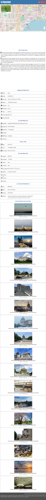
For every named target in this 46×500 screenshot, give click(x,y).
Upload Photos (42, 2)
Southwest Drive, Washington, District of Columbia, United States (23, 264)
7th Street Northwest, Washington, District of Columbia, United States (23, 489)
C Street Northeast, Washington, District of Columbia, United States (23, 425)
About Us (30, 493)
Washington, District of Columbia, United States (23, 457)
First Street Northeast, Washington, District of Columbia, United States (23, 376)
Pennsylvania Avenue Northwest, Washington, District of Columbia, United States (23, 441)
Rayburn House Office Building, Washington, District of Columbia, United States (23, 328)
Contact (44, 493)
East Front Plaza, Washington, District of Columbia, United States (23, 360)
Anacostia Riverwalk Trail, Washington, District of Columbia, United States (23, 215)
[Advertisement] (23, 40)
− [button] (44, 28)
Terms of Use (35, 493)
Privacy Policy (40, 493)
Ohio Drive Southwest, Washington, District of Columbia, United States (23, 473)
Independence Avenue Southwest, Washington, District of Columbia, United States (23, 392)
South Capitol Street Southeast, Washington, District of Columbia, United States (23, 231)
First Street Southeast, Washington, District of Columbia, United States (23, 280)
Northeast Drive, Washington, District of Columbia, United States (23, 408)
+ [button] (44, 27)
